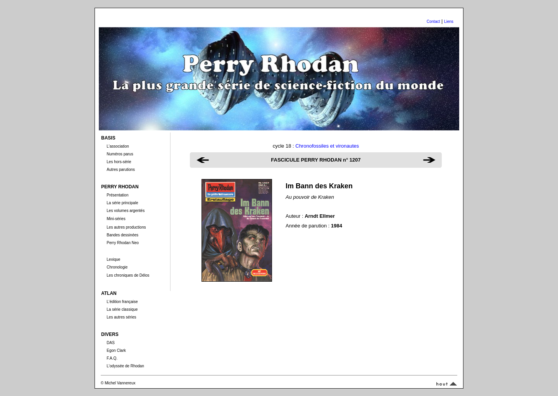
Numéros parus (120, 154)
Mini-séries (116, 219)
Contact (433, 21)
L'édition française (122, 302)
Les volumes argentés (126, 210)
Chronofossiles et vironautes (327, 146)
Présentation (117, 195)
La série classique (122, 309)
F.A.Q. (112, 358)
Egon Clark (116, 350)
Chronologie (117, 267)
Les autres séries (121, 317)
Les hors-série (119, 162)
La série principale (122, 203)
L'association (118, 146)
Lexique (113, 259)
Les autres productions (126, 227)
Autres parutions (121, 169)
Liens (448, 21)
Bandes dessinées (122, 235)
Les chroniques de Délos (128, 275)
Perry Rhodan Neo (123, 243)
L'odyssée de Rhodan (125, 366)
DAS (111, 343)
